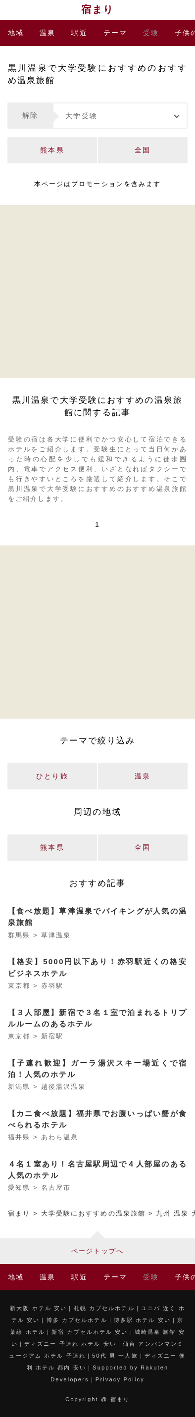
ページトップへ (97, 1251)
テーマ (115, 33)
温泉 (47, 33)
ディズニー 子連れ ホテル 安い (70, 1344)
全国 (142, 150)
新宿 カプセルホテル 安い (89, 1332)
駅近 (79, 33)
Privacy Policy (120, 1379)
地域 (16, 33)
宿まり (97, 9)
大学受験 (81, 116)
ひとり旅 (52, 776)
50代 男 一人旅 (115, 1356)
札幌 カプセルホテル (104, 1308)
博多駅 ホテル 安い (142, 1320)
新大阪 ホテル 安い (38, 1308)
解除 (30, 115)
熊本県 (52, 150)
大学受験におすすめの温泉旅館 (93, 1213)
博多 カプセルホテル (77, 1320)
